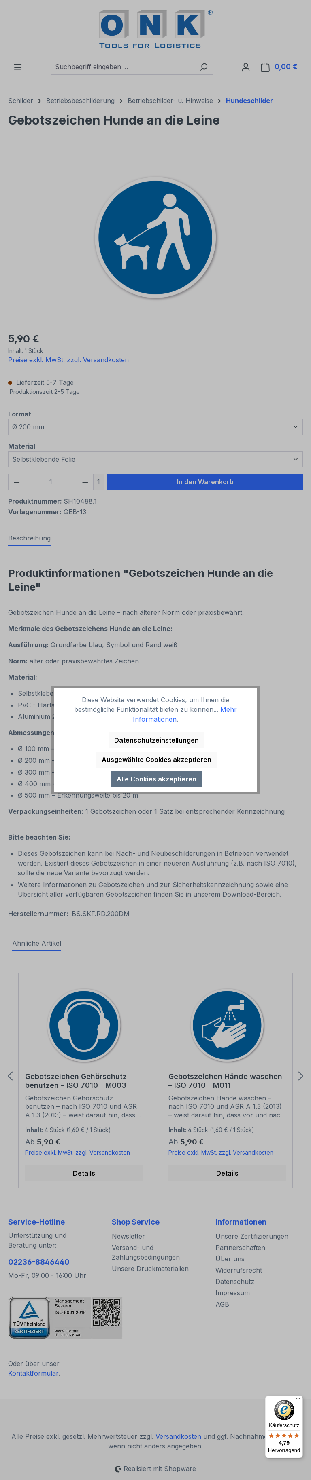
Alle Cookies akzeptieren (156, 779)
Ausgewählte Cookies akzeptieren (156, 760)
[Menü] (298, 1400)
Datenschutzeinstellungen (156, 740)
